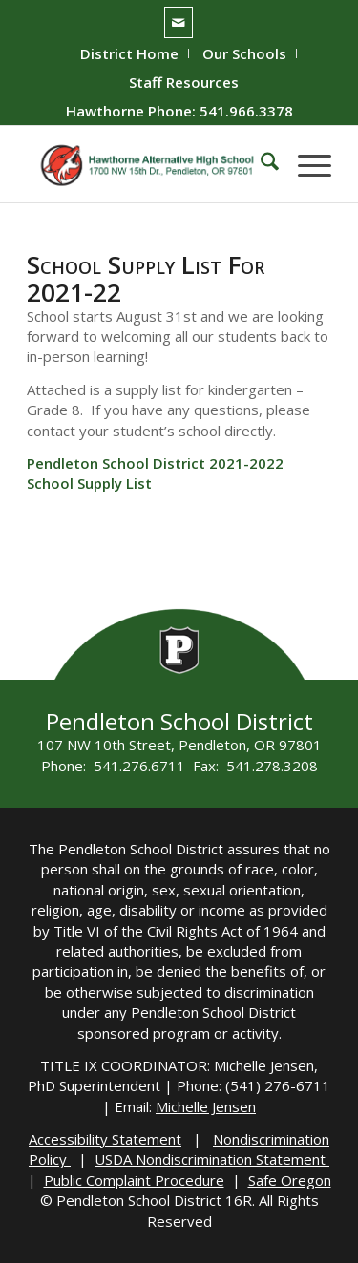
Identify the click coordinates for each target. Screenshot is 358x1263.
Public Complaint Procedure (134, 1179)
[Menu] (305, 164)
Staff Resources (184, 82)
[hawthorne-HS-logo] (148, 164)
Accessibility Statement (105, 1138)
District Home (129, 53)
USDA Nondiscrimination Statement (212, 1158)
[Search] (260, 164)
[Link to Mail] (178, 22)
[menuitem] (130, 53)
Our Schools (244, 53)
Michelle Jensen (206, 1106)
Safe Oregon (289, 1179)
